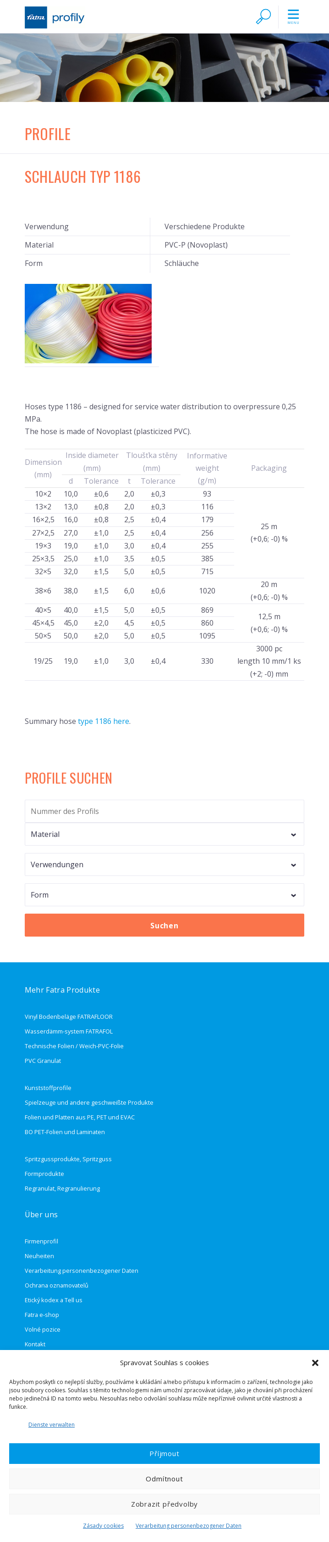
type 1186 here (103, 721)
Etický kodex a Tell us (53, 1300)
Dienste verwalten (51, 1425)
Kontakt (35, 1344)
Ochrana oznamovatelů (56, 1285)
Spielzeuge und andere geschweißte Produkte (89, 1102)
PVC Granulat (43, 1060)
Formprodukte (44, 1173)
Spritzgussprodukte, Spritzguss (68, 1159)
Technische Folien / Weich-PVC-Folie (74, 1046)
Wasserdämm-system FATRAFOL (69, 1031)
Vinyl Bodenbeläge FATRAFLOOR (69, 1016)
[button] (315, 1362)
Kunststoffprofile (48, 1088)
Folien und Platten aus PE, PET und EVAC (80, 1117)
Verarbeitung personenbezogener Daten (188, 1526)
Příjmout (164, 1453)
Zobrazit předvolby (164, 1503)
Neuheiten (39, 1256)
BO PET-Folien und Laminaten (65, 1132)
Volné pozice (42, 1329)
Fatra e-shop (42, 1314)
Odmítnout (164, 1478)
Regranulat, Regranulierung (62, 1188)
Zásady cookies (103, 1526)
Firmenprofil (41, 1241)
